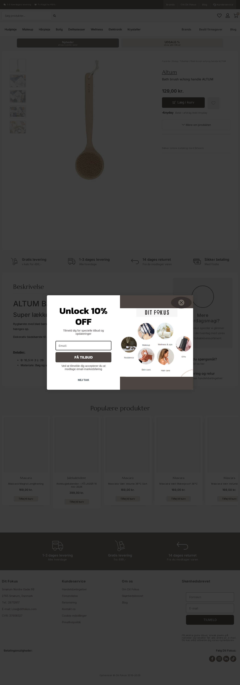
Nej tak (83, 380)
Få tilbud (83, 357)
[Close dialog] (181, 302)
